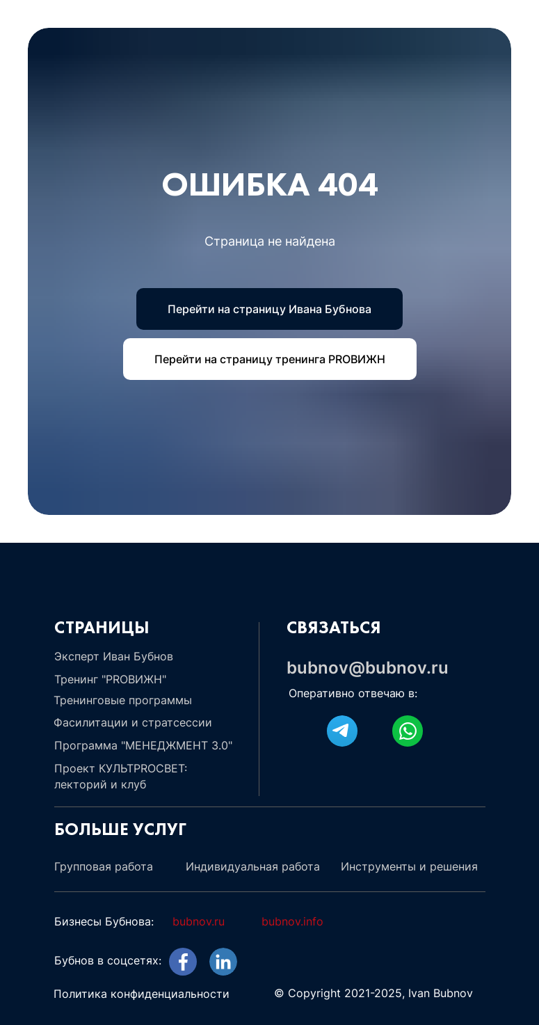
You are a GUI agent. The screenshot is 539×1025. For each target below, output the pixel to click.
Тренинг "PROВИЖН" (110, 679)
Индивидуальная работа (253, 866)
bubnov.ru (198, 921)
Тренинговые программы (123, 700)
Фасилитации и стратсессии (133, 722)
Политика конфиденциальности (142, 994)
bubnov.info (292, 921)
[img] (223, 962)
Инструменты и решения (409, 866)
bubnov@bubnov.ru (368, 668)
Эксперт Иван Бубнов (113, 656)
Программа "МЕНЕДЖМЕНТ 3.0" (143, 745)
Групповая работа (103, 866)
